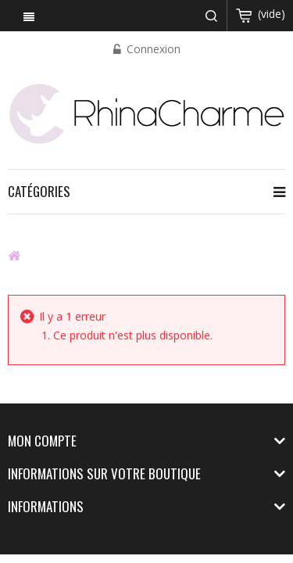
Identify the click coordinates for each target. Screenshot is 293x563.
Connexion (151, 48)
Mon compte (42, 440)
